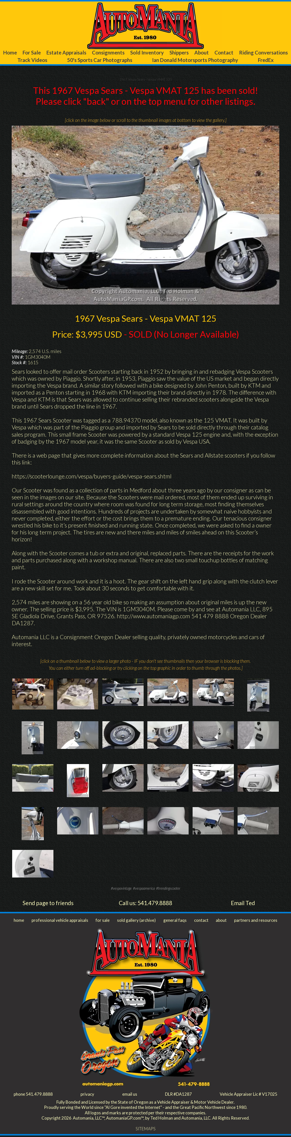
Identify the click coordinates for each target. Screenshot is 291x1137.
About (245, 53)
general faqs (175, 921)
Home (15, 53)
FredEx (278, 60)
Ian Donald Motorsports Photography (218, 60)
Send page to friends (48, 903)
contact (200, 921)
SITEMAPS (145, 1130)
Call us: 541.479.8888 (145, 903)
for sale (103, 921)
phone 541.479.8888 (34, 1095)
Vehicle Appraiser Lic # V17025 (247, 1095)
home (19, 921)
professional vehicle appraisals (60, 921)
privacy (87, 1095)
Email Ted (243, 903)
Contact (273, 53)
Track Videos (77, 60)
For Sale (43, 53)
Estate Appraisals (84, 53)
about (220, 921)
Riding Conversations (30, 60)
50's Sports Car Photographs (133, 60)
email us (128, 1095)
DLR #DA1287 (177, 1095)
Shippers (216, 53)
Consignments (133, 53)
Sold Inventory (178, 53)
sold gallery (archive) (136, 921)
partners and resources (254, 921)
